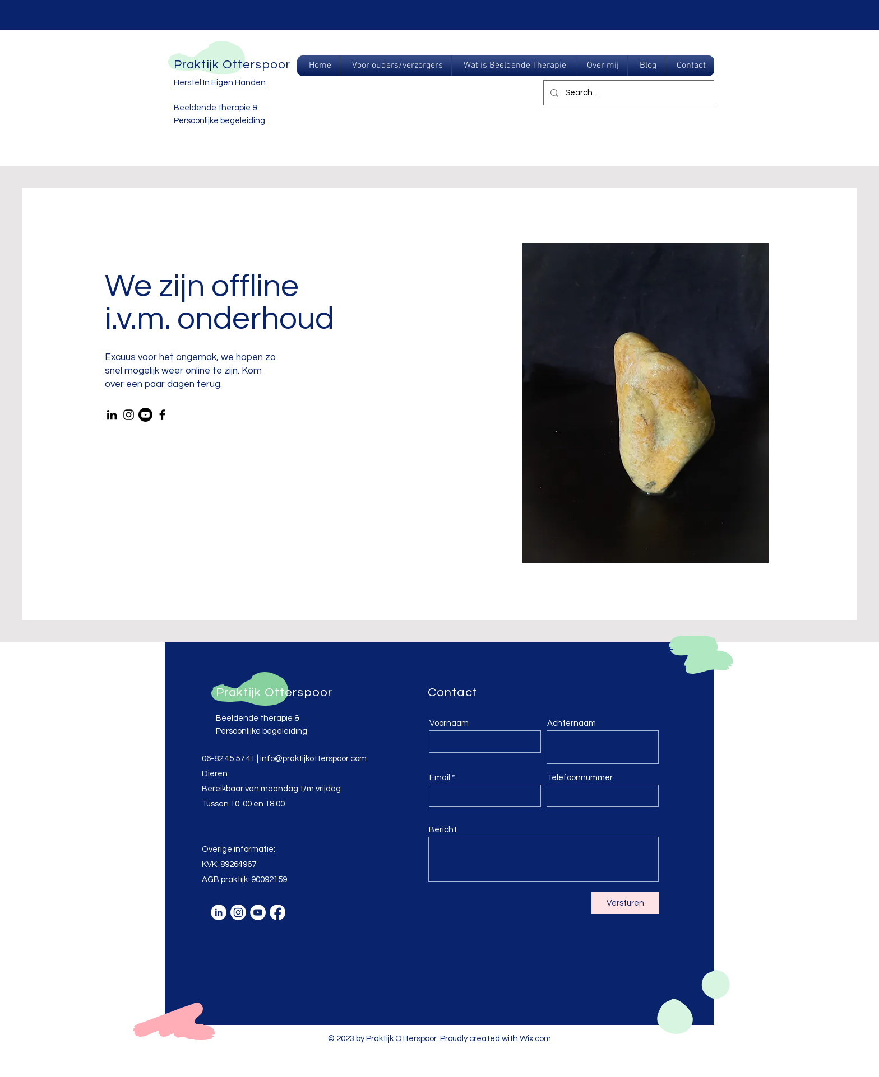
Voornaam (449, 723)
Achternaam (571, 723)
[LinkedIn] (112, 415)
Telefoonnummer (580, 777)
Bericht (443, 830)
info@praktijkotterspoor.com (313, 758)
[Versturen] (625, 903)
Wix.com (535, 1038)
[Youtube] (145, 415)
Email (439, 777)
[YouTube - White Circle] (258, 912)
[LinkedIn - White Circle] (218, 912)
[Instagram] (129, 415)
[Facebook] (162, 415)
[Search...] (627, 93)
